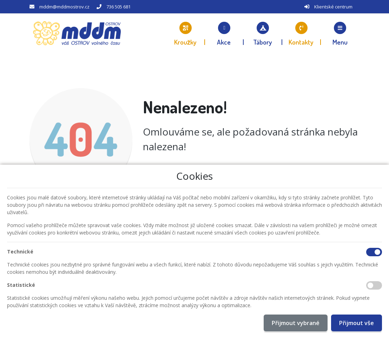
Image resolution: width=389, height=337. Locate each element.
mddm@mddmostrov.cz (64, 7)
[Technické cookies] (374, 252)
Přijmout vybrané (295, 323)
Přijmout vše (356, 323)
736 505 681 (118, 7)
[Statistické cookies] (374, 285)
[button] (340, 33)
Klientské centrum (333, 7)
